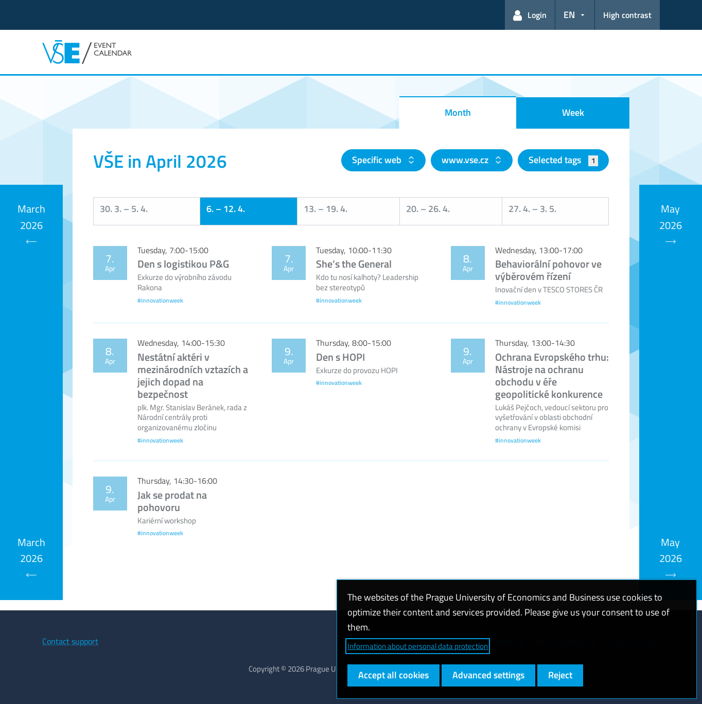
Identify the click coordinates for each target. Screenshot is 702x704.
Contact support (70, 641)
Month (458, 112)
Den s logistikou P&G (183, 264)
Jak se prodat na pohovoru (172, 501)
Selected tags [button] (563, 160)
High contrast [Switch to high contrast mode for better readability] (627, 15)
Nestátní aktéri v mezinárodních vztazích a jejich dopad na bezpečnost (192, 375)
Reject (560, 675)
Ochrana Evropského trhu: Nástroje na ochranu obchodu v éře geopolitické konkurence (552, 375)
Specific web (377, 160)
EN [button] (569, 15)
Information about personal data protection (417, 646)
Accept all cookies (393, 675)
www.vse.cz (466, 160)
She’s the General (354, 264)
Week (573, 112)
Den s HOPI (340, 357)
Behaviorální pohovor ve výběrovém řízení (548, 270)
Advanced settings (488, 675)
